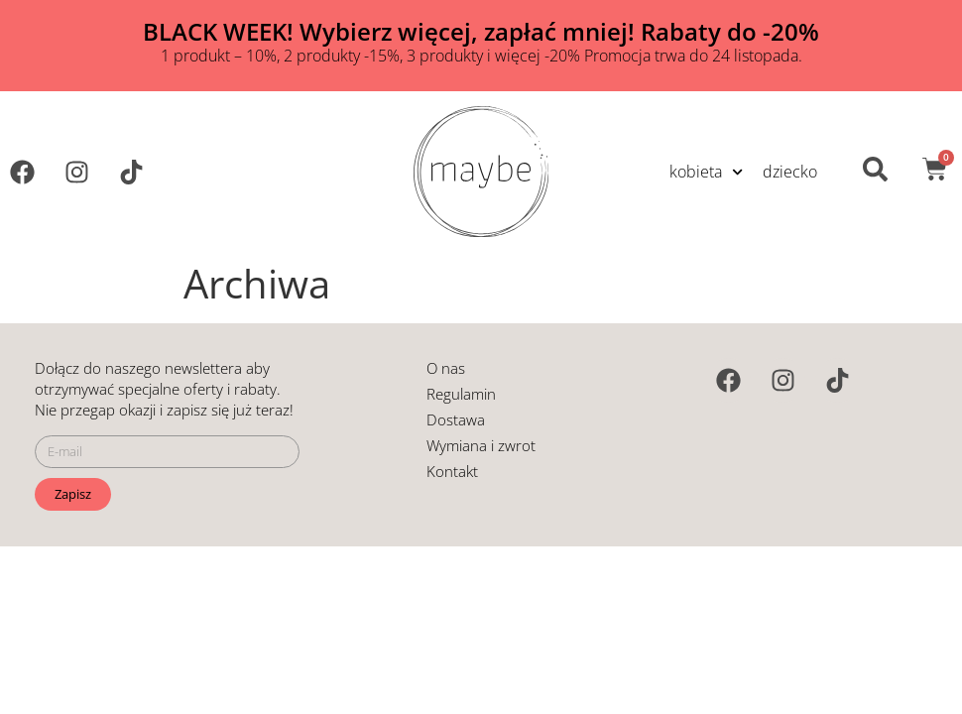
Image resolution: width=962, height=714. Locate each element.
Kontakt (452, 471)
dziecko (790, 171)
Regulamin (461, 394)
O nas (445, 368)
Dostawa (455, 419)
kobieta (706, 172)
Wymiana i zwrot (481, 445)
